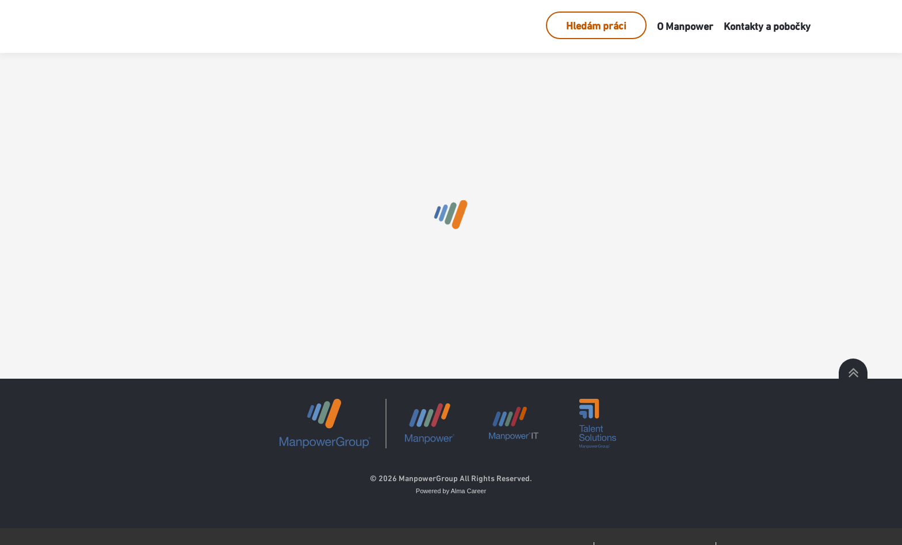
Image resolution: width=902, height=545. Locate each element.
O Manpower (685, 26)
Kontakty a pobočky (767, 26)
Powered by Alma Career (451, 490)
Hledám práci (596, 26)
